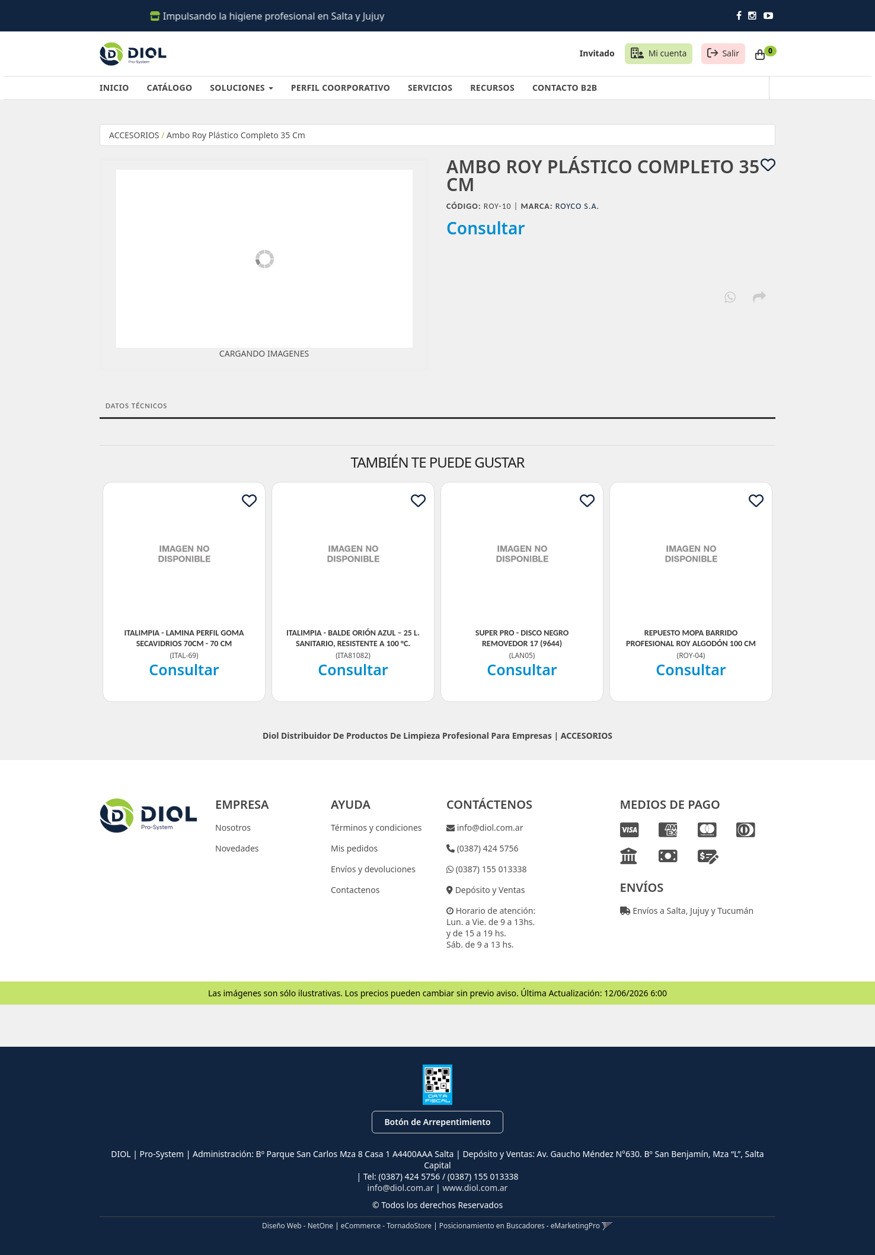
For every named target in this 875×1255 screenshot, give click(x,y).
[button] (607, 1225)
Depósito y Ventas (489, 889)
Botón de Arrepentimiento (437, 1121)
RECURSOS (492, 87)
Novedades (237, 848)
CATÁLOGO (170, 87)
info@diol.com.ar (489, 827)
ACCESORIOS (134, 135)
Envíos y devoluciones (373, 869)
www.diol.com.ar (474, 1187)
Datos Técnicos (136, 405)
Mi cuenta (668, 53)
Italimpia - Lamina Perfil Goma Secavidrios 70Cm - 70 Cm (184, 638)
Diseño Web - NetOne (297, 1225)
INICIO (114, 87)
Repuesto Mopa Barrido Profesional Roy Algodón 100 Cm (691, 638)
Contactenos (355, 889)
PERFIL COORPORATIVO (340, 87)
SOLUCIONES (241, 87)
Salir (730, 53)
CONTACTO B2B (564, 87)
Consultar (485, 228)
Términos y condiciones (376, 827)
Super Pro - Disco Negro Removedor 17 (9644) (522, 638)
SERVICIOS (430, 87)
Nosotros (233, 827)
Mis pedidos (354, 848)
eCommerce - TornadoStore (386, 1225)
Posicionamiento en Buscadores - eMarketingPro (519, 1225)
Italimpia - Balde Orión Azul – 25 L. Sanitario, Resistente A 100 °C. (353, 638)
